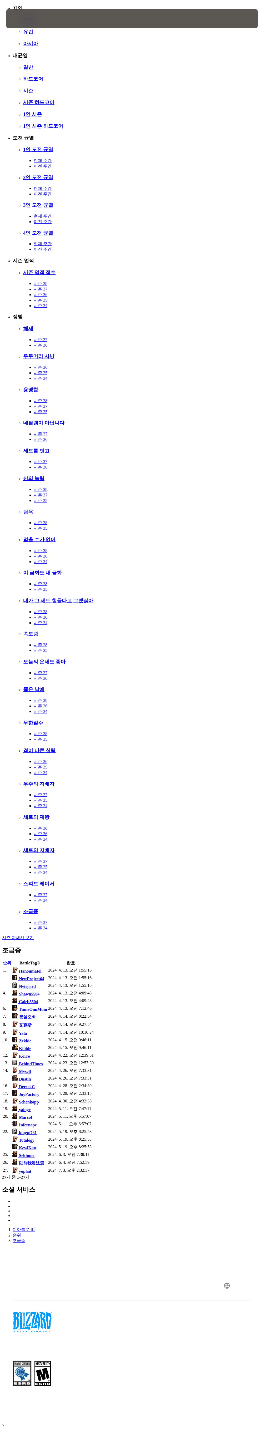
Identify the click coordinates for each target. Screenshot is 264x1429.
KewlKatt (24, 1148)
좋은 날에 (33, 689)
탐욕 (28, 512)
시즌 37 (40, 289)
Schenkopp (25, 1102)
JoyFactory (25, 1094)
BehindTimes (27, 1064)
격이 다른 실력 (39, 750)
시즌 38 (40, 283)
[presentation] (22, 18)
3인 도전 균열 (38, 205)
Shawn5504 (25, 994)
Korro (21, 1056)
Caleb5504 (25, 1001)
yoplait (21, 1171)
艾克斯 (22, 1025)
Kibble (21, 1048)
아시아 (30, 43)
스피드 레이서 (38, 883)
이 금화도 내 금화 (42, 572)
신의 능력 (33, 478)
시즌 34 (40, 305)
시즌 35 (40, 300)
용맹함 (30, 389)
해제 (28, 328)
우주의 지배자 (38, 784)
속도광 (30, 634)
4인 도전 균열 (38, 233)
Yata (19, 1033)
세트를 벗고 (36, 451)
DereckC (23, 1087)
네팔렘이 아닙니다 (43, 423)
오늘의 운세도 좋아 (44, 661)
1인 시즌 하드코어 (43, 126)
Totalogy (23, 1140)
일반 (28, 67)
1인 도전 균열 (38, 149)
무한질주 (33, 723)
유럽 (28, 32)
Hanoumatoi (26, 971)
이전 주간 (43, 166)
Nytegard (24, 986)
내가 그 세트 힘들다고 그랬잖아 (58, 600)
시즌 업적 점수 (39, 272)
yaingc (21, 1109)
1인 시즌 (32, 114)
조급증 (30, 911)
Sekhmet (23, 1155)
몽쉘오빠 (24, 1017)
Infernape (24, 1125)
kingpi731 (24, 1132)
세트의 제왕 (36, 817)
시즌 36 (40, 294)
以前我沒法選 (28, 1163)
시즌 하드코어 (38, 102)
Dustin (21, 1079)
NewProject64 (28, 979)
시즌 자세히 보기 (18, 937)
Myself (21, 1071)
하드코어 (33, 79)
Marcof (22, 1117)
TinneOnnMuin (29, 1009)
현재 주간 (43, 160)
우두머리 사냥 (38, 356)
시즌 (28, 90)
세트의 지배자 (38, 850)
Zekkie (21, 1041)
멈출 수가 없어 (39, 539)
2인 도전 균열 (38, 177)
